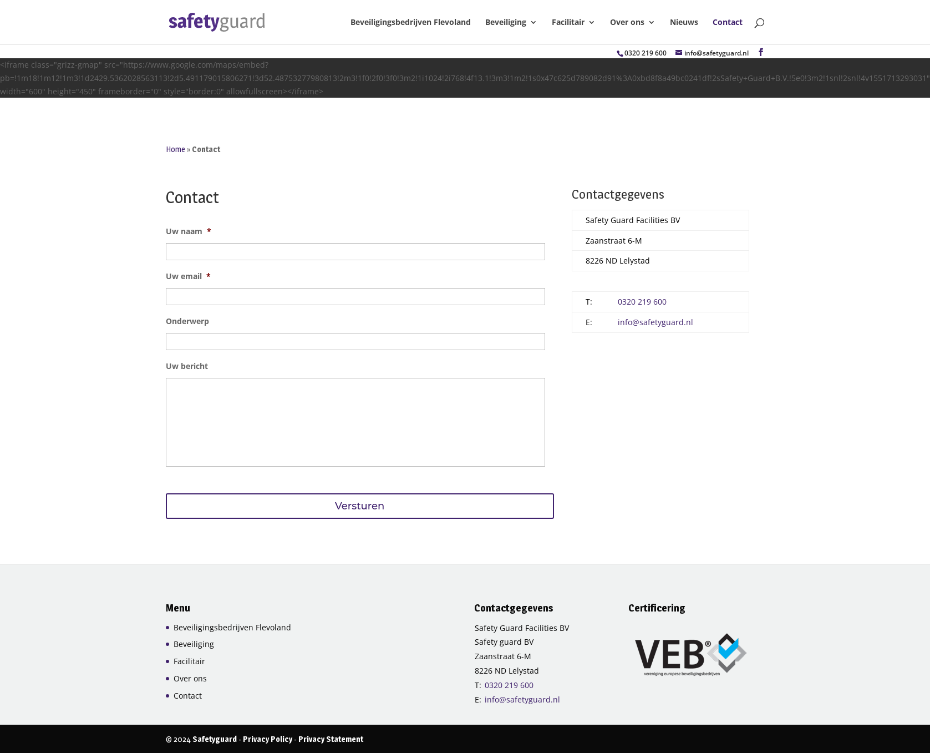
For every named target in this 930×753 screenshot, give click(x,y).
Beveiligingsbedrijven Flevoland (410, 22)
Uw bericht (187, 366)
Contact (728, 22)
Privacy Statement (330, 739)
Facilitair (568, 22)
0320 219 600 (645, 53)
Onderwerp (187, 321)
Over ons (627, 22)
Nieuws (684, 22)
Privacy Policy (267, 739)
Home (175, 149)
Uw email (188, 276)
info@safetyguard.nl (655, 322)
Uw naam (188, 231)
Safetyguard (214, 739)
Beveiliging (505, 22)
